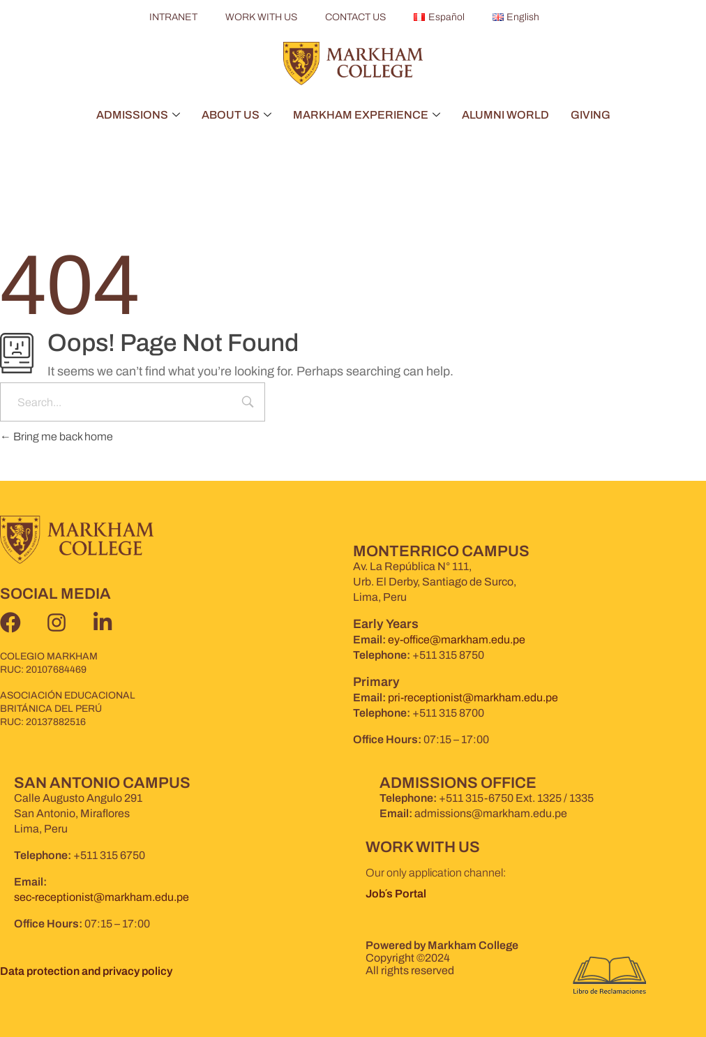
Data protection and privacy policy (86, 971)
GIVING (590, 115)
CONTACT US (355, 17)
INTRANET (173, 17)
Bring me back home (56, 436)
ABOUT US (236, 114)
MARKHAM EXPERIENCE (366, 114)
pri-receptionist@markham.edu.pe (473, 697)
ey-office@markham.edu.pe (456, 640)
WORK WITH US (261, 17)
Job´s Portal (397, 894)
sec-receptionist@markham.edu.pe (101, 897)
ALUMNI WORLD (505, 115)
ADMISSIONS (138, 114)
